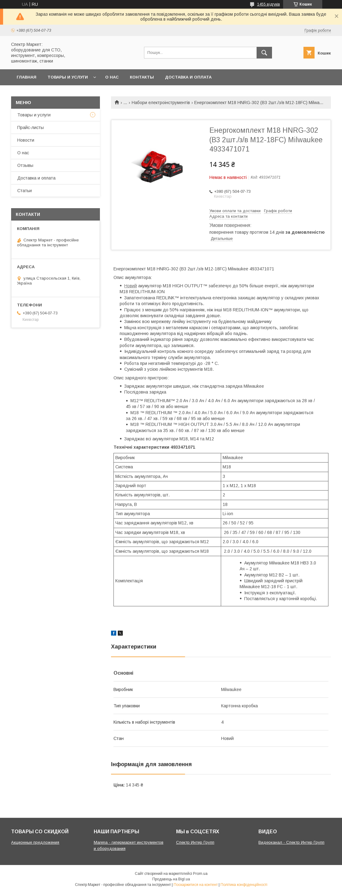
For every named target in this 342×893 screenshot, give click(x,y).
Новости (25, 140)
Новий (130, 285)
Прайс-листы (30, 127)
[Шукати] (264, 53)
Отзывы (25, 165)
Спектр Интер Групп (195, 842)
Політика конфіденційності (243, 885)
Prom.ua (200, 873)
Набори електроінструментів (161, 102)
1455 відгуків (268, 4)
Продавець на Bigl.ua (171, 879)
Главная (26, 77)
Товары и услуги (67, 77)
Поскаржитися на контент (196, 885)
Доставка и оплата (188, 77)
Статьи (24, 190)
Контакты (142, 77)
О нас (112, 77)
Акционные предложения (35, 842)
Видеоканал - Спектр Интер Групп (291, 842)
